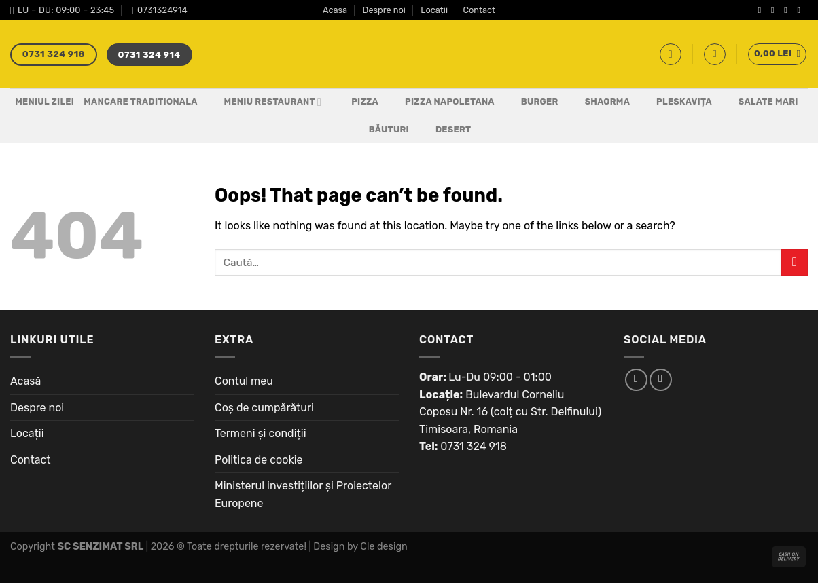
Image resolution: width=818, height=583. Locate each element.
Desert (445, 129)
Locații (434, 10)
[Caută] (670, 54)
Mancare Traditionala (140, 101)
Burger (531, 102)
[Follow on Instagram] (775, 10)
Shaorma (599, 102)
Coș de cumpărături (264, 407)
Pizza (356, 102)
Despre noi (384, 10)
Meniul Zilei (44, 101)
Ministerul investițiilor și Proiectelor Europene (303, 494)
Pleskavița (675, 102)
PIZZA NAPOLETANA (441, 102)
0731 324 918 (473, 446)
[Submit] (794, 262)
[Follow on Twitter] (788, 10)
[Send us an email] (801, 10)
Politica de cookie (259, 459)
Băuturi (380, 129)
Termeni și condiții (260, 433)
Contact (479, 10)
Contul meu (244, 381)
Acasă (335, 10)
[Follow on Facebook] (762, 10)
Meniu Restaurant (264, 102)
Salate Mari (760, 102)
